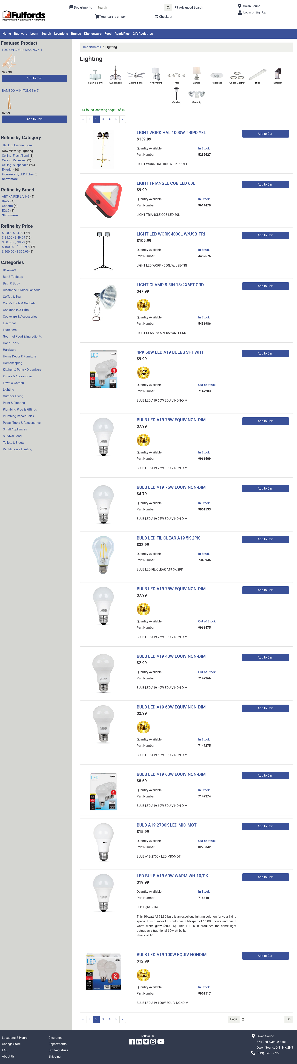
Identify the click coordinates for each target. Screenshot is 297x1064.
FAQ (5, 1050)
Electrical (9, 323)
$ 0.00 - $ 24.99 (12, 233)
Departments (92, 47)
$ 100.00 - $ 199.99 (15, 247)
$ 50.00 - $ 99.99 (13, 242)
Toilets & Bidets (13, 442)
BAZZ (6, 201)
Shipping (55, 1056)
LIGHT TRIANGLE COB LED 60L (166, 183)
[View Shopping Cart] (110, 17)
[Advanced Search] (189, 7)
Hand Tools (11, 343)
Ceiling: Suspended (15, 165)
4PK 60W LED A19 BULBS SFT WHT (170, 352)
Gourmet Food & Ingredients (22, 336)
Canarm (7, 206)
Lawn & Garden (13, 383)
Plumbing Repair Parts (18, 416)
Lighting (8, 389)
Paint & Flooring (14, 403)
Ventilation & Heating (17, 449)
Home (7, 34)
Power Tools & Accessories (22, 423)
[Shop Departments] (80, 7)
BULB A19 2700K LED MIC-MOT (167, 825)
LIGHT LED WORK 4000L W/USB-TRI (171, 234)
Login (34, 34)
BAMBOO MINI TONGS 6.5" (20, 90)
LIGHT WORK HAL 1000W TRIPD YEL (171, 132)
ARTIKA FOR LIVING (16, 196)
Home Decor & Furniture (19, 356)
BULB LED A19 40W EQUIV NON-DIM (171, 656)
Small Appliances (15, 429)
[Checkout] (163, 17)
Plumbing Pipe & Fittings (20, 409)
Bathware (20, 34)
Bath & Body (11, 283)
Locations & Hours (15, 1038)
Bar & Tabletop (13, 277)
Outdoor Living (13, 396)
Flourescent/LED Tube (17, 174)
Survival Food (12, 436)
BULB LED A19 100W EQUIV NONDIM (171, 954)
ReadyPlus (122, 34)
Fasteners (10, 330)
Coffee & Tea (12, 297)
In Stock (204, 148)
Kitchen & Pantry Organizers (22, 370)
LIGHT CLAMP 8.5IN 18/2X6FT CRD (170, 284)
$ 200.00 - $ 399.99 (15, 251)
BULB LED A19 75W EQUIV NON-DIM (171, 419)
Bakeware (10, 270)
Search (46, 34)
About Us (8, 1056)
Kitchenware (92, 34)
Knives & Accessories (18, 376)
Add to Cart (35, 78)
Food (108, 34)
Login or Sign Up (254, 12)
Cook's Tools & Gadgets (19, 303)
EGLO (6, 210)
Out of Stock (207, 385)
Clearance (55, 1038)
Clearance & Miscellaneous (21, 290)
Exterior (7, 170)
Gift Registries (143, 34)
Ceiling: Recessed (14, 160)
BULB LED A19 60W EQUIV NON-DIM (171, 707)
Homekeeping (12, 363)
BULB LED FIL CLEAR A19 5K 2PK (168, 538)
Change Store (11, 1044)
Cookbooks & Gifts (16, 310)
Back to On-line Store (17, 145)
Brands (76, 34)
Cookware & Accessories (20, 316)
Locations (61, 34)
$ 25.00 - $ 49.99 (13, 237)
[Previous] (83, 119)
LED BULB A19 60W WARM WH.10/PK (172, 875)
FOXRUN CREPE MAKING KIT (22, 50)
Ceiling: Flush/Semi (15, 155)
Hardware (9, 350)
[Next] (122, 119)
